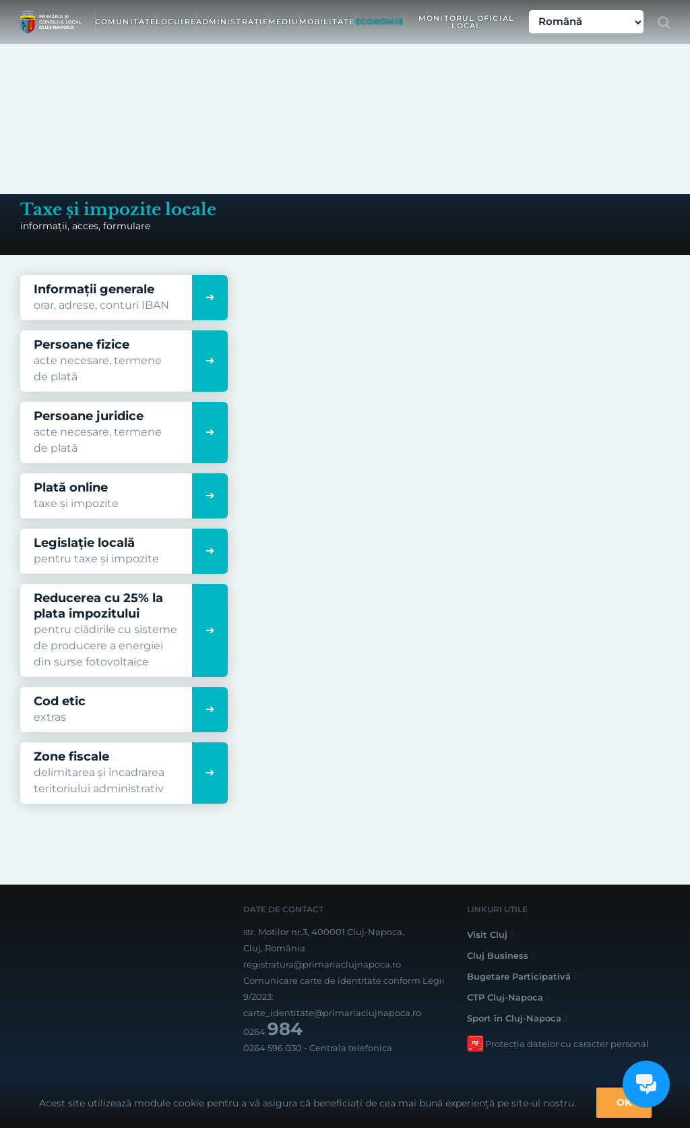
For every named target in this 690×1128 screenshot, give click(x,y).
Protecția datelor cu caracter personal (567, 1043)
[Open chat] (646, 1084)
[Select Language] (586, 22)
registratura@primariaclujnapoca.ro (322, 964)
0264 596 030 (272, 1047)
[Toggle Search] (664, 22)
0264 (273, 1031)
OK (624, 1102)
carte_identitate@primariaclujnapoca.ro (332, 1012)
